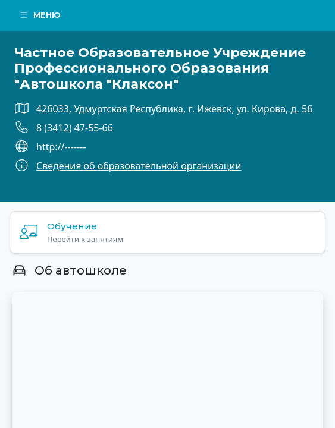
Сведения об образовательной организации (138, 165)
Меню (40, 15)
